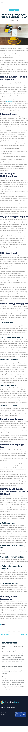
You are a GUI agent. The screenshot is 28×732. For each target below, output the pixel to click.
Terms (3, 714)
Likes (2, 624)
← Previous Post (4, 634)
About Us (3, 712)
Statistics (9, 101)
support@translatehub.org (8, 707)
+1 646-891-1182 (5, 705)
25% (24, 190)
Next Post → (24, 634)
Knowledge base (14, 10)
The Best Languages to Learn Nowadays (13, 677)
